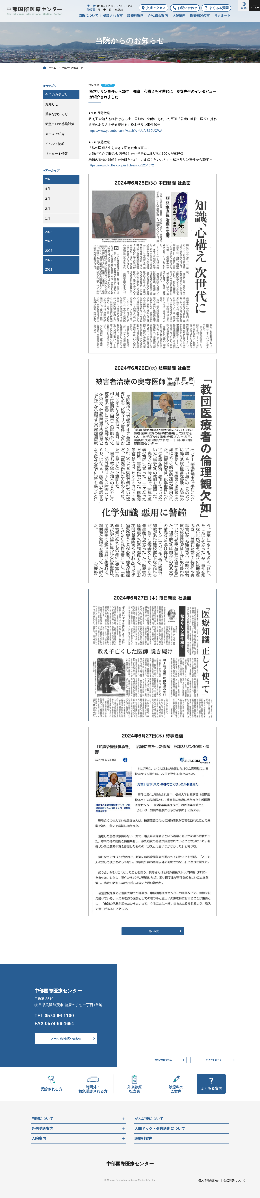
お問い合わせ (187, 8)
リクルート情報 (56, 154)
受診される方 (113, 15)
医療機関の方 (200, 15)
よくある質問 (219, 8)
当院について (88, 15)
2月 (47, 208)
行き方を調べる (214, 1059)
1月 (47, 218)
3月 (47, 199)
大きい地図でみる (163, 1059)
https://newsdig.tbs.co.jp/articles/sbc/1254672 (121, 165)
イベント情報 (55, 144)
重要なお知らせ (56, 114)
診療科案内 (135, 15)
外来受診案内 (42, 1129)
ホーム (52, 67)
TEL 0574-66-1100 (54, 1015)
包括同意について (234, 1180)
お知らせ (51, 104)
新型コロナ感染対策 (59, 124)
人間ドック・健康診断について (160, 1129)
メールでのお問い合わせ (66, 1038)
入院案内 (178, 15)
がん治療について (149, 1119)
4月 (47, 189)
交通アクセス (156, 8)
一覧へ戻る (152, 931)
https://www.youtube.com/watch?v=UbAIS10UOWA (125, 130)
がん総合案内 (158, 15)
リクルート (222, 15)
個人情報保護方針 (209, 1180)
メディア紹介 (55, 134)
